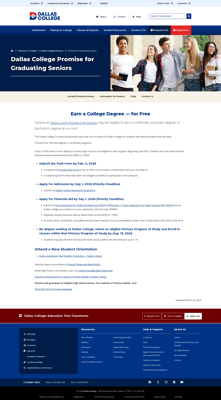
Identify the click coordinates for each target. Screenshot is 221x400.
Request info (151, 316)
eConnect (30, 345)
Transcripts (118, 357)
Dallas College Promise (52, 50)
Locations (34, 362)
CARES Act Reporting (151, 365)
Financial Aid (118, 342)
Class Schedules (88, 357)
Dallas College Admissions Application (75, 190)
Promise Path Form (68, 169)
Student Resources (115, 30)
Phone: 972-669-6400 (56, 382)
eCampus (30, 339)
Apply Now (181, 30)
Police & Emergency (151, 347)
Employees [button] (84, 3)
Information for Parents (112, 96)
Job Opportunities (181, 350)
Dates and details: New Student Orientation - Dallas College (70, 256)
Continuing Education (122, 337)
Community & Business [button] (60, 3)
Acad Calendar (35, 356)
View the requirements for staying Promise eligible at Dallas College (70, 276)
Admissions (39, 30)
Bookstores (86, 347)
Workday (30, 334)
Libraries (30, 350)
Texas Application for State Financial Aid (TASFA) (147, 205)
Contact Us (147, 96)
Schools (177, 360)
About (101, 16)
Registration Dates (121, 347)
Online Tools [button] (165, 3)
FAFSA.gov (113, 205)
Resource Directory (39, 367)
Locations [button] (184, 3)
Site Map (164, 395)
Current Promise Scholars (81, 96)
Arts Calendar (87, 337)
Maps (137, 16)
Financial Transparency (107, 395)
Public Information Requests (155, 370)
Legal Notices (87, 395)
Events (177, 337)
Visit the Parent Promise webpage (54, 289)
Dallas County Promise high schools (76, 122)
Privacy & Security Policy (131, 395)
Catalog (84, 352)
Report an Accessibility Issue (66, 395)
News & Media (180, 355)
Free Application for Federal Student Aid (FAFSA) (81, 205)
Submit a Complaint (151, 360)
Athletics (84, 342)
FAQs (133, 96)
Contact (119, 16)
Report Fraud (151, 395)
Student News (119, 352)
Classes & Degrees (88, 30)
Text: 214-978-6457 (79, 382)
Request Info (159, 30)
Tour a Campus (173, 316)
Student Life (138, 30)
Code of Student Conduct (92, 362)
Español (104, 3)
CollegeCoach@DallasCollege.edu (95, 270)
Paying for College (61, 30)
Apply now (193, 316)
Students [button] (36, 3)
